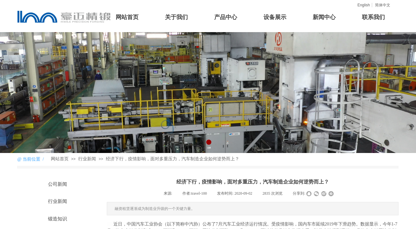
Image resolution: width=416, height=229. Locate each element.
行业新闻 (87, 158)
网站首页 (127, 17)
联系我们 (373, 17)
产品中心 (225, 17)
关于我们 (176, 17)
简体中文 (382, 5)
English (364, 5)
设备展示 (274, 17)
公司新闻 (57, 184)
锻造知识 (57, 218)
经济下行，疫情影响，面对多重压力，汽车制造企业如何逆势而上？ (172, 158)
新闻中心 (324, 17)
